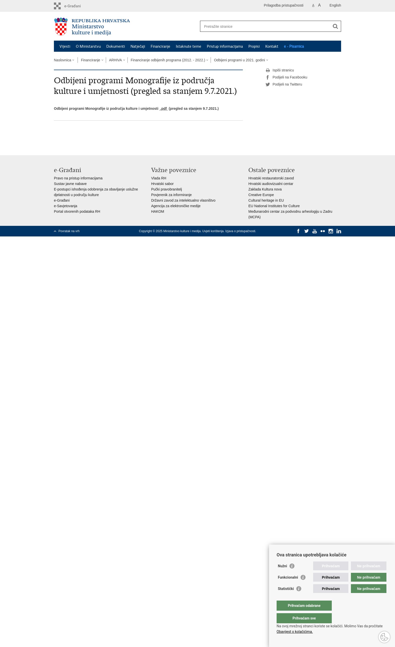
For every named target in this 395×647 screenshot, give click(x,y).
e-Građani (62, 200)
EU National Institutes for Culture (274, 206)
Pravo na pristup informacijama (78, 178)
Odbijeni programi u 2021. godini (239, 60)
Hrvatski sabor (162, 184)
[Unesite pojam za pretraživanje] (265, 26)
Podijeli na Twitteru (284, 84)
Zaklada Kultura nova (265, 189)
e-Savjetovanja (65, 206)
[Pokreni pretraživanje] (335, 26)
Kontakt (271, 46)
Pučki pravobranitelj (166, 189)
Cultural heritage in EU (266, 200)
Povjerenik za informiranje (171, 195)
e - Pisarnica (294, 46)
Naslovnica (62, 60)
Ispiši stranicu (280, 70)
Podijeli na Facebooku (286, 77)
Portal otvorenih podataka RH (77, 211)
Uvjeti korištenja (213, 231)
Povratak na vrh (69, 231)
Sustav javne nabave (70, 184)
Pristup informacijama (225, 46)
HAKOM (157, 211)
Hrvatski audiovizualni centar (270, 184)
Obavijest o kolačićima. (295, 632)
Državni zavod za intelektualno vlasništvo (183, 200)
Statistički (286, 599)
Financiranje (160, 46)
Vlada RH (158, 178)
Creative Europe (261, 195)
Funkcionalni (288, 587)
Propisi (254, 46)
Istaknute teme (188, 46)
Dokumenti (115, 46)
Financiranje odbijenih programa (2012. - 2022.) (168, 60)
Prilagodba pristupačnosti (283, 5)
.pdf (163, 108)
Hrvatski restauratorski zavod (271, 178)
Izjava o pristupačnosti (240, 231)
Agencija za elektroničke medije (176, 206)
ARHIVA (115, 60)
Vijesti (64, 46)
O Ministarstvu (88, 46)
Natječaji (137, 46)
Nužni (282, 576)
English (335, 5)
